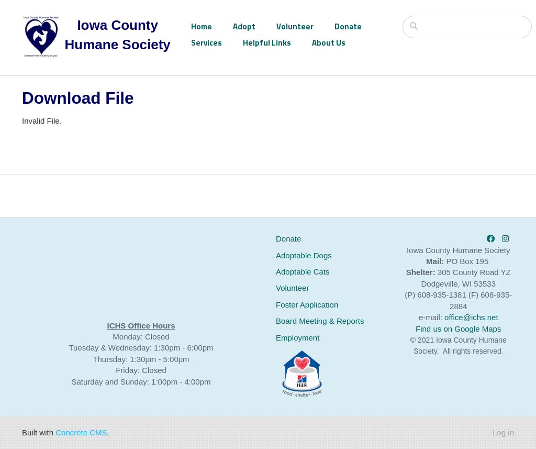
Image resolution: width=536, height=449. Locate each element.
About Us (328, 43)
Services (206, 43)
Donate (348, 26)
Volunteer (295, 26)
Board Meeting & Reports (320, 320)
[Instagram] (505, 238)
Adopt (244, 26)
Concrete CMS (81, 432)
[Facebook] (491, 238)
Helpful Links (267, 43)
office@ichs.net (471, 317)
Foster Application (307, 304)
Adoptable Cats (303, 271)
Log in (503, 432)
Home (201, 26)
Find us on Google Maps (458, 328)
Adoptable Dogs (304, 255)
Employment (297, 337)
